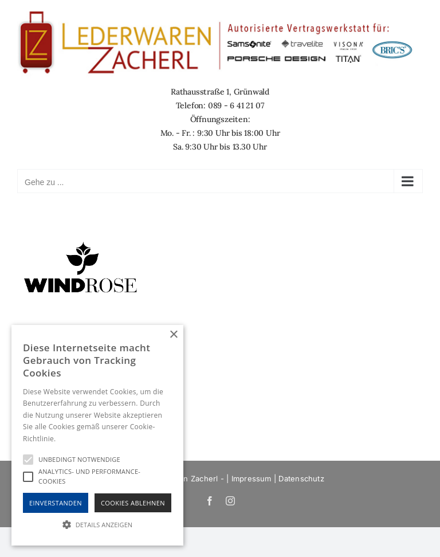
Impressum (251, 478)
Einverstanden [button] (55, 503)
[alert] (97, 435)
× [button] (173, 335)
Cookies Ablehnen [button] (133, 503)
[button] (97, 525)
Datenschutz (301, 478)
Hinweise (72, 438)
